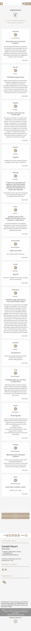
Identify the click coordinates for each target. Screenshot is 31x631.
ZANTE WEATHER (15, 592)
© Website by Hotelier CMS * (15, 617)
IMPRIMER (24, 535)
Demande (15, 514)
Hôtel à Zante (6, 549)
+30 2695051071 (7, 553)
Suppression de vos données (15, 614)
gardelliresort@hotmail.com (10, 555)
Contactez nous (9, 540)
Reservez (27, 3)
